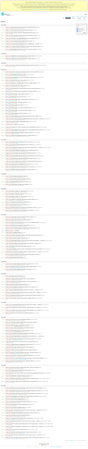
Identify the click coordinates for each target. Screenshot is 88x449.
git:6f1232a (12, 382)
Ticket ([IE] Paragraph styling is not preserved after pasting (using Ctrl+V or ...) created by (24, 336)
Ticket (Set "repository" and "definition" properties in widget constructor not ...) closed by (26, 251)
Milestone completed (11, 230)
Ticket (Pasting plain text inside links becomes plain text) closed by (22, 333)
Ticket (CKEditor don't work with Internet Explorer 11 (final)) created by (21, 58)
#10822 (18, 133)
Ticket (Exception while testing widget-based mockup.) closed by (21, 142)
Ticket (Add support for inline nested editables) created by (20, 319)
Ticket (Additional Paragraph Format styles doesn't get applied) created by (22, 207)
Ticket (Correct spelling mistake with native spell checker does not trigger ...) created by (26, 304)
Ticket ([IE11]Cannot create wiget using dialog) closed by (20, 401)
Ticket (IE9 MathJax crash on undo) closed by (16, 96)
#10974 (9, 323)
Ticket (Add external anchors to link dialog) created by (17, 415)
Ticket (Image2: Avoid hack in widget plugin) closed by (19, 121)
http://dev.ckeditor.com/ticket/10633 (16, 267)
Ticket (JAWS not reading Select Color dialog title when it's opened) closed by (25, 381)
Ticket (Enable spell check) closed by (14, 257)
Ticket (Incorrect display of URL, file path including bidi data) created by (22, 153)
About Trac (73, 16)
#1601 (24, 203)
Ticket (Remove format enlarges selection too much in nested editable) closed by (24, 222)
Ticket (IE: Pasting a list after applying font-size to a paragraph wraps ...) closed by (22, 43)
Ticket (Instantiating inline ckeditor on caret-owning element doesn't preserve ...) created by (27, 147)
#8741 (12, 182)
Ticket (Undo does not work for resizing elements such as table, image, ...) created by (24, 292)
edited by (13, 124)
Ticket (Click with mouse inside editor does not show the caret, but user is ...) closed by (24, 435)
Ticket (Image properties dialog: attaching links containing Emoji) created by (21, 27)
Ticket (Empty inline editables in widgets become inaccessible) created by (20, 322)
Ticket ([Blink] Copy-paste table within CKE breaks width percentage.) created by (21, 254)
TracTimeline (71, 440)
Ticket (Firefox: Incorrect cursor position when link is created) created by (20, 350)
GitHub (43, 2)
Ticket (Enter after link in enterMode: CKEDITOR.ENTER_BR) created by (21, 158)
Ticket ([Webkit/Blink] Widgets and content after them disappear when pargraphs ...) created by (27, 240)
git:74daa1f (15, 78)
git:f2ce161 (9, 92)
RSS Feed (44, 445)
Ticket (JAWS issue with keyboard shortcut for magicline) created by (22, 361)
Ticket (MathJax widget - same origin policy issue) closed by (19, 110)
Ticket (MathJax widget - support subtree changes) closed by (19, 107)
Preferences (77, 16)
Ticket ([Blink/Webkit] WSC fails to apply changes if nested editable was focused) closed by (26, 129)
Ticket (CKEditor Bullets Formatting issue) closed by (17, 181)
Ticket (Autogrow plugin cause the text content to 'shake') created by (19, 278)
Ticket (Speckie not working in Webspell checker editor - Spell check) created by (22, 367)
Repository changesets (80, 30)
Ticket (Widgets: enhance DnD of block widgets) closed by (19, 246)
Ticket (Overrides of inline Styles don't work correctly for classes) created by (22, 432)
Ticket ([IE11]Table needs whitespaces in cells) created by (19, 225)
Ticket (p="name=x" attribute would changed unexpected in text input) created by (23, 71)
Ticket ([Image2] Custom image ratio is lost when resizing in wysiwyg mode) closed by (25, 390)
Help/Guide (69, 16)
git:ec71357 (12, 430)
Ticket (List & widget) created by (14, 232)
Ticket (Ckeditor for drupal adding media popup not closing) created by (20, 199)
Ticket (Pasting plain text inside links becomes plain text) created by (22, 339)
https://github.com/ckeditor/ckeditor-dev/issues (40, 9)
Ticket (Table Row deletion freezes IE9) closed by (16, 284)
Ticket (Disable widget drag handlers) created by (16, 176)
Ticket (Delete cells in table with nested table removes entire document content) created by (25, 388)
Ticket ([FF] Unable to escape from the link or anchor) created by (19, 347)
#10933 (13, 247)
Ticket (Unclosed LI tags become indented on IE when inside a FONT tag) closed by (23, 46)
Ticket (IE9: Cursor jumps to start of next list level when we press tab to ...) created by (25, 410)
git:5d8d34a (9, 436)
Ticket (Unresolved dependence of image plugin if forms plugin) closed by (22, 91)
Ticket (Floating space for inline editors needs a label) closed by (23, 418)
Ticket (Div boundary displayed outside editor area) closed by (21, 263)
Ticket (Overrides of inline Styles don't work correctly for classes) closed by (21, 412)
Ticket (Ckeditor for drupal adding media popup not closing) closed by (20, 135)
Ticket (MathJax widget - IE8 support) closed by (17, 102)
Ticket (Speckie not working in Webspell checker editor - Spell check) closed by (22, 352)
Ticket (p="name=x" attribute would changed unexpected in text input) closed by (24, 65)
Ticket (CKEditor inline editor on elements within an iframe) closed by (22, 166)
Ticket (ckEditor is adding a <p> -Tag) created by (18, 196)
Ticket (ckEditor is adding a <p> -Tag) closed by (18, 191)
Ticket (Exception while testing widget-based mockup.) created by (22, 144)
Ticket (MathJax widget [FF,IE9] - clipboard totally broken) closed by (21, 99)
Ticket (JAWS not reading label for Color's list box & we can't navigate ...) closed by (27, 421)
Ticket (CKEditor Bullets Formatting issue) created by (17, 184)
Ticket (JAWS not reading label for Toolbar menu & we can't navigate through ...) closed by (28, 424)
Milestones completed (80, 28)
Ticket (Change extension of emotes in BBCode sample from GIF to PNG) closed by (24, 88)
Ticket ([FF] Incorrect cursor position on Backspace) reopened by (21, 355)
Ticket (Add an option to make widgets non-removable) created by (19, 327)
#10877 (17, 143)
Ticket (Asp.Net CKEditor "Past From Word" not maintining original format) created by (23, 161)
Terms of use (52, 447)
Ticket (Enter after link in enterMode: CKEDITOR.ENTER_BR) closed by (21, 32)
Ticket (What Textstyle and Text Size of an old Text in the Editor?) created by (22, 49)
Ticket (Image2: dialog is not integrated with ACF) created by (20, 164)
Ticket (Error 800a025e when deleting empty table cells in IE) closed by (20, 287)
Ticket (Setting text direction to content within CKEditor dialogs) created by (22, 266)
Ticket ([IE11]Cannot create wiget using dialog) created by (19, 404)
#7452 (23, 236)
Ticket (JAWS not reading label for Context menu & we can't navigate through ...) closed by (28, 426)
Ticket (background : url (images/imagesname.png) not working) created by (21, 83)
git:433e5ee (15, 223)
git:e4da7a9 (9, 89)
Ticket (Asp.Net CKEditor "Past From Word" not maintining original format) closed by (23, 155)
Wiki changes (79, 31)
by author (81, 26)
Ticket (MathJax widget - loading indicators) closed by (18, 94)
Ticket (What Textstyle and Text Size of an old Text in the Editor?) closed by (21, 35)
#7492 (22, 433)
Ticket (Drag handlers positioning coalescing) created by (17, 178)
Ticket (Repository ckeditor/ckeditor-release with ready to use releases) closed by (26, 378)
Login (65, 16)
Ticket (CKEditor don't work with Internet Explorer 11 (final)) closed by (22, 55)
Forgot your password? (83, 16)
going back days (79, 25)
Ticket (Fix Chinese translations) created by (16, 238)
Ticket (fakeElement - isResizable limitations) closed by (18, 376)
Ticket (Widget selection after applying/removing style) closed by (21, 132)
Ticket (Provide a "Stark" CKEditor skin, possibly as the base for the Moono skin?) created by (25, 358)
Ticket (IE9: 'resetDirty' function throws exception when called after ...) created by (23, 289)
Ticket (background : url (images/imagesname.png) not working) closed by (21, 38)
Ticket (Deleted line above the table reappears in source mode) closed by (21, 281)
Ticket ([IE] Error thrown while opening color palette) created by (21, 313)
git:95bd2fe (10, 95)
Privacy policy (58, 447)
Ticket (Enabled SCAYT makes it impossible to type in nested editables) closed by (25, 127)
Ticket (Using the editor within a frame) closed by (18, 80)
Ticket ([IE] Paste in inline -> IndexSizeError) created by (18, 325)
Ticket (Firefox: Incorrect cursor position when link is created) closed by (21, 341)
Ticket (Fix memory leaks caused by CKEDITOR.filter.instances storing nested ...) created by (27, 118)
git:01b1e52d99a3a (13, 397)
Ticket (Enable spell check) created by (14, 276)
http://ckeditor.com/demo (17, 340)
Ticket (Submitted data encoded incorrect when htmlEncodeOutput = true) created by (26, 310)
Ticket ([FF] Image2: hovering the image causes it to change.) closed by (22, 298)
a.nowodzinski (13, 419)
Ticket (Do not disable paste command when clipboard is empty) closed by (23, 77)
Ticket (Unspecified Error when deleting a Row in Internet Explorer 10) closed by (24, 396)
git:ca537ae (15, 75)
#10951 (11, 422)
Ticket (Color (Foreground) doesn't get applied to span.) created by (21, 210)
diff (6, 125)
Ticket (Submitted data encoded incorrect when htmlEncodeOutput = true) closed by (25, 307)
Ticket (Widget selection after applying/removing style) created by (22, 344)
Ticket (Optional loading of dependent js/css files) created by (19, 370)
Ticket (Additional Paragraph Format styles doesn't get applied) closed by (21, 150)
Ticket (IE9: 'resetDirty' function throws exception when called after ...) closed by (22, 243)
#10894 (26, 285)
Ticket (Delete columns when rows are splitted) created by (18, 219)
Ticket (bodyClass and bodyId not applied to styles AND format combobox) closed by (23, 235)
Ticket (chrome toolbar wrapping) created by (17, 407)
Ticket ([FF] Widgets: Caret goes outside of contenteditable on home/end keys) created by (26, 249)
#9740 (17, 47)
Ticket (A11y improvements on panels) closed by (20, 429)
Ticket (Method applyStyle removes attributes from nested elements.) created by (22, 116)
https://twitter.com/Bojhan (22, 359)
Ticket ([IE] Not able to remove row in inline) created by (18, 330)
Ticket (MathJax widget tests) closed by (15, 105)
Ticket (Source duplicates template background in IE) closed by (19, 41)
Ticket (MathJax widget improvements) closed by (17, 113)
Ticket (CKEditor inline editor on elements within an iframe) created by (20, 169)
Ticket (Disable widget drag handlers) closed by (18, 74)
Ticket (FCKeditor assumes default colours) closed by (17, 202)
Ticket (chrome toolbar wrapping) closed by (15, 399)
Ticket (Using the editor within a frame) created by (16, 85)
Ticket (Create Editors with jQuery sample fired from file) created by (19, 217)
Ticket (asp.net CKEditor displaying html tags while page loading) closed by (21, 228)
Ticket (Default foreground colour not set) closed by (16, 204)
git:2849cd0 (15, 122)
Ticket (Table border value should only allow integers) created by (20, 30)
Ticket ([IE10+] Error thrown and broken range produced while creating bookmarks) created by (27, 373)
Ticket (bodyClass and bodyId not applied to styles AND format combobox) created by (23, 295)
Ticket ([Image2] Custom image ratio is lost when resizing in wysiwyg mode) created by (25, 393)
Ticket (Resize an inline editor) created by (17, 193)
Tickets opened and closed (81, 29)
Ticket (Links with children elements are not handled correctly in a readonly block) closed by (26, 437)
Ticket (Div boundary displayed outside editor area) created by (20, 269)
